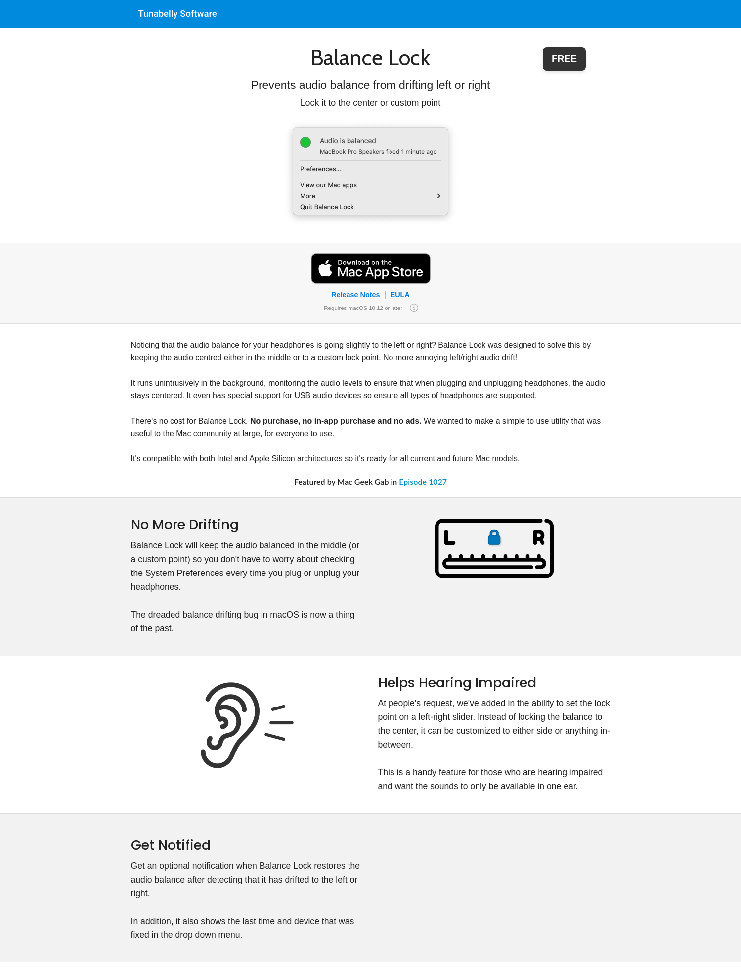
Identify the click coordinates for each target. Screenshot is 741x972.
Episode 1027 (423, 481)
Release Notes (355, 295)
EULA (400, 295)
